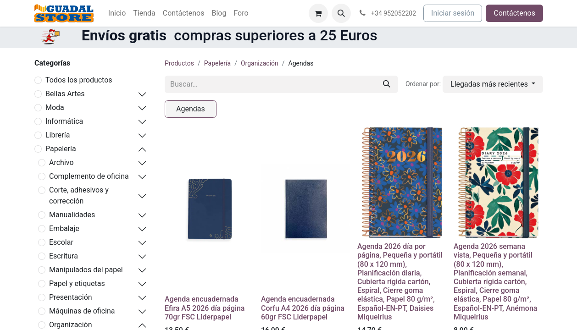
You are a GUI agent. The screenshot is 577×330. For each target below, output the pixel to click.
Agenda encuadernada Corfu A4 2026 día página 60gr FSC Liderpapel (302, 308)
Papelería (60, 148)
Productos (179, 63)
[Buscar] (386, 84)
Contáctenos (514, 13)
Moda (54, 107)
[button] (341, 13)
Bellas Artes (64, 93)
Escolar (61, 242)
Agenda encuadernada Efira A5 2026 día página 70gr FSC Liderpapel (205, 308)
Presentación (70, 297)
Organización (259, 63)
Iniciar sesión (452, 13)
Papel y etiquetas (77, 283)
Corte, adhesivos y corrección (79, 195)
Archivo (61, 162)
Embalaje (64, 228)
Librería (57, 135)
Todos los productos (78, 80)
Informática (64, 121)
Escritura (63, 256)
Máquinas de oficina (82, 311)
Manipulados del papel (86, 269)
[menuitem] (117, 13)
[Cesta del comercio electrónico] (318, 13)
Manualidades (72, 214)
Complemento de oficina (89, 176)
